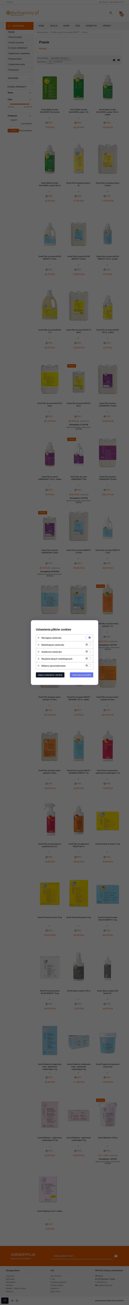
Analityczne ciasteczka (52, 652)
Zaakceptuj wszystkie (81, 675)
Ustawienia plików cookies (53, 629)
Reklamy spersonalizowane (54, 666)
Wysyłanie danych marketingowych (57, 659)
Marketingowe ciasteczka (53, 645)
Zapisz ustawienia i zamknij (50, 675)
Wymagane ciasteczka (51, 638)
